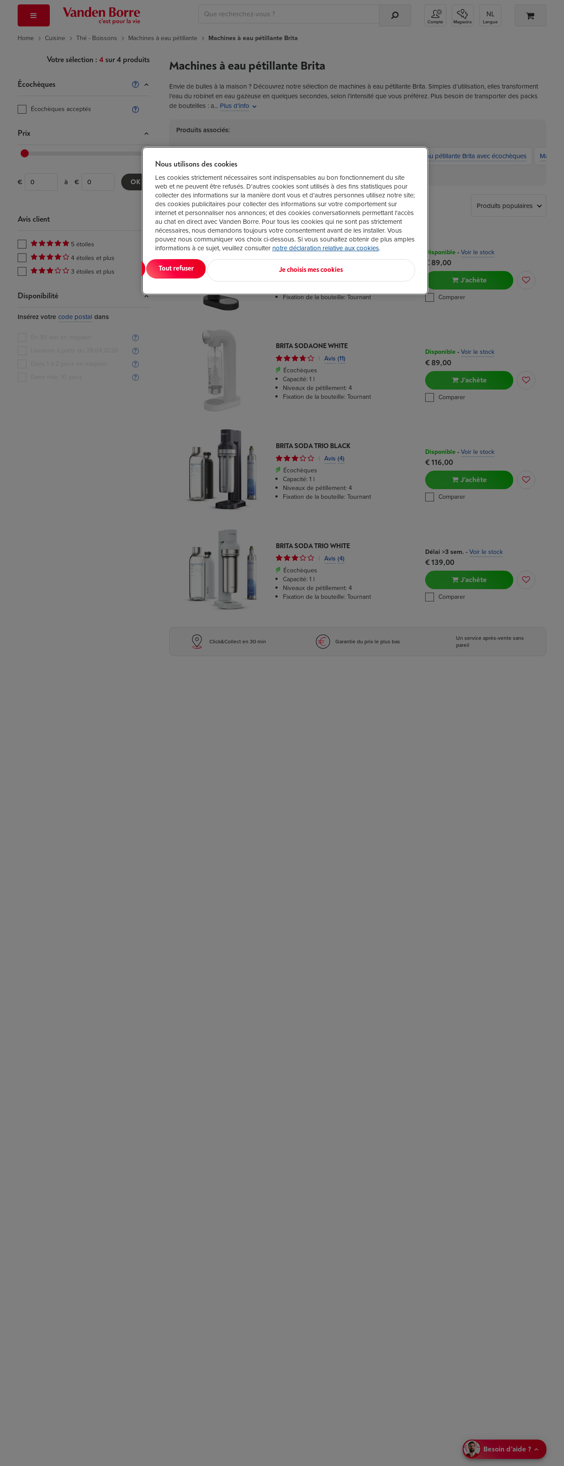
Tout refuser (268, 268)
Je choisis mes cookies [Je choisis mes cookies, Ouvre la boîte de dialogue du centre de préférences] (372, 268)
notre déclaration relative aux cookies (325, 248)
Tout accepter (191, 268)
